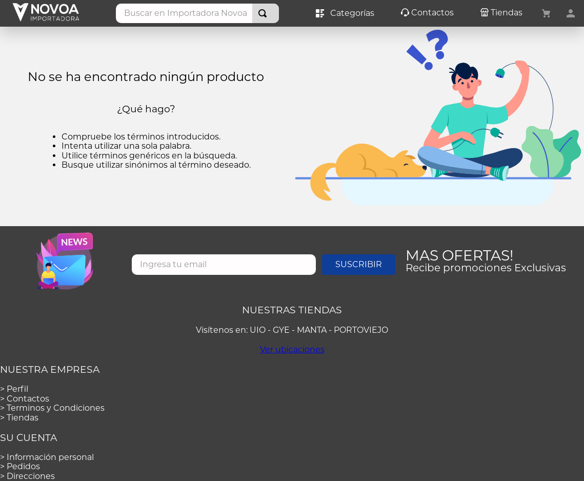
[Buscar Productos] (264, 13)
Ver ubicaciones (292, 349)
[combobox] (197, 13)
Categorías (345, 13)
